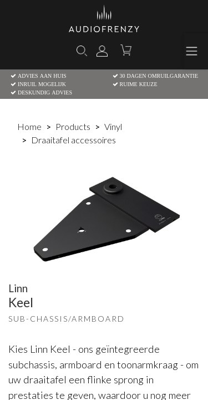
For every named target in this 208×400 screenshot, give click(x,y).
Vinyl (113, 126)
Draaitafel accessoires (73, 139)
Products (72, 126)
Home (29, 126)
